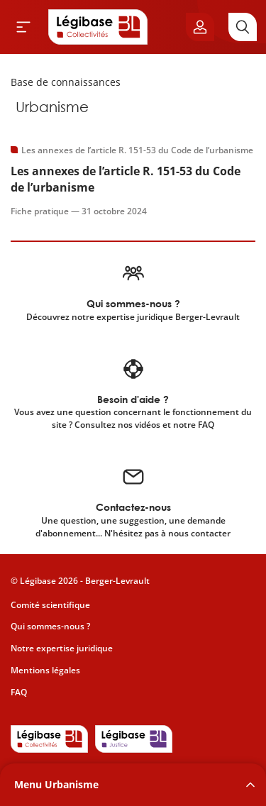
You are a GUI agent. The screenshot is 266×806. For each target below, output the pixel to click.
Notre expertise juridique (62, 648)
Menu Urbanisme (56, 784)
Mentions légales (45, 670)
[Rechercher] (242, 27)
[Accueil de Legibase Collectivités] (98, 27)
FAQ (19, 692)
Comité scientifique (50, 605)
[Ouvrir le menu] (23, 27)
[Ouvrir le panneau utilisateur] (200, 27)
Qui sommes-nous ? (50, 626)
